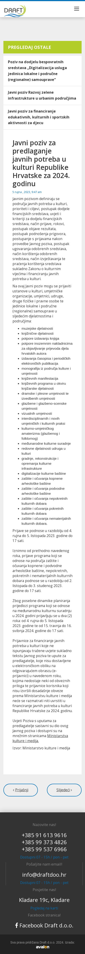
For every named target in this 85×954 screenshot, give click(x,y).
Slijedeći (63, 790)
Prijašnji (21, 790)
